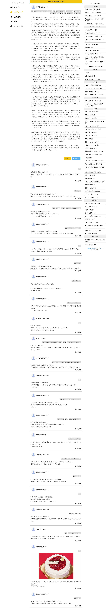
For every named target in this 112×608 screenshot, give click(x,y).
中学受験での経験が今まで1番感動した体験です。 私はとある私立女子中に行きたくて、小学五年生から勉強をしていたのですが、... (56, 229)
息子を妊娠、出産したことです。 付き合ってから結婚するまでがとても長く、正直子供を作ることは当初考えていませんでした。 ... (56, 172)
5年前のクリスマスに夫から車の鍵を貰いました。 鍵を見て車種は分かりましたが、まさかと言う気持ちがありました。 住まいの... (56, 401)
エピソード (16, 12)
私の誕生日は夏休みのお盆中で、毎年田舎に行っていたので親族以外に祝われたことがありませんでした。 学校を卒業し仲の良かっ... (56, 566)
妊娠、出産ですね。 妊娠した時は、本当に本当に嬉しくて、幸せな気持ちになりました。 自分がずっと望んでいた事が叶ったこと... (56, 324)
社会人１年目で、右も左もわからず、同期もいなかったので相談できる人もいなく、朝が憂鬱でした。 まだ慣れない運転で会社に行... (56, 305)
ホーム (14, 7)
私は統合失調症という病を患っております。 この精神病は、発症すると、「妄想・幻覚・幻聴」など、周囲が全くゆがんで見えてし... (56, 363)
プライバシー (98, 248)
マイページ (16, 26)
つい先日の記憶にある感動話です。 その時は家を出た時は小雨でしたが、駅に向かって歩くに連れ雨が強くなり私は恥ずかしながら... (56, 515)
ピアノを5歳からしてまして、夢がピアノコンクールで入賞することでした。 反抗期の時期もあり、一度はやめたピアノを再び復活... (56, 459)
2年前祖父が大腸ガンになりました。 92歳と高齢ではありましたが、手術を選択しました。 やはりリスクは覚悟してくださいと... (56, 210)
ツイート (76, 158)
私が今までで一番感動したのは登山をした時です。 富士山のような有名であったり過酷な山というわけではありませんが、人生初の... (56, 192)
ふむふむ (67, 158)
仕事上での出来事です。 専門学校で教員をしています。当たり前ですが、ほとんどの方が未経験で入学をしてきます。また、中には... (56, 344)
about (89, 248)
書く (13, 22)
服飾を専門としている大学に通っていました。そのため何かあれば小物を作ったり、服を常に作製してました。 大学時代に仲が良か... (56, 441)
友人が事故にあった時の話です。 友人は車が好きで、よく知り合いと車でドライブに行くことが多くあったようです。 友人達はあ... (56, 382)
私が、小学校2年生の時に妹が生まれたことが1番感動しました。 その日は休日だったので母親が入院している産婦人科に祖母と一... (56, 477)
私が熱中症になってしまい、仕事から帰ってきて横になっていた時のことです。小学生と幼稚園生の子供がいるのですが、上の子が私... (56, 534)
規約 (93, 248)
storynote (18, 2)
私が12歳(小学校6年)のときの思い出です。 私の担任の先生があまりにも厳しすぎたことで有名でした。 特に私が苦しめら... (56, 284)
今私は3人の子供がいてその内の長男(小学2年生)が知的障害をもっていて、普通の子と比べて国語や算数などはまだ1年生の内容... (56, 246)
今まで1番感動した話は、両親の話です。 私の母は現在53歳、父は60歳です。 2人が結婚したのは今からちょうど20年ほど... (56, 496)
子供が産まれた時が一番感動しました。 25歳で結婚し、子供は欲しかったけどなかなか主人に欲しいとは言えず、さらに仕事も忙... (56, 264)
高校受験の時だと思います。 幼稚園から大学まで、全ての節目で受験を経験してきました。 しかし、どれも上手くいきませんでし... (56, 421)
